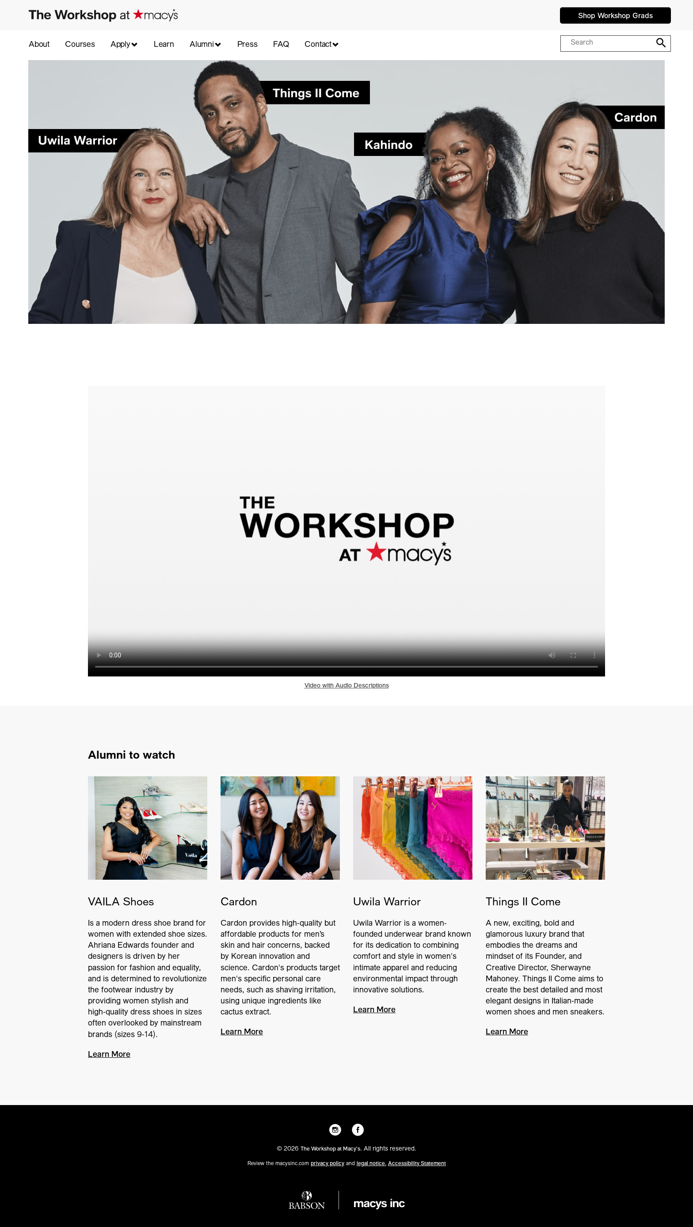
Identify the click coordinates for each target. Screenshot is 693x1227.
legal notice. (371, 1163)
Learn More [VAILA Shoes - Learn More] (109, 1055)
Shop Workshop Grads (615, 16)
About (39, 45)
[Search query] (607, 43)
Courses (80, 45)
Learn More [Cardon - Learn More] (242, 1033)
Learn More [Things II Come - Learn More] (507, 1033)
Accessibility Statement (417, 1163)
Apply (120, 45)
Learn (164, 45)
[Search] (659, 43)
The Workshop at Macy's (330, 1149)
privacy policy (327, 1163)
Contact (318, 45)
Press (247, 45)
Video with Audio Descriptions (347, 686)
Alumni (202, 45)
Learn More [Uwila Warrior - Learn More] (374, 1010)
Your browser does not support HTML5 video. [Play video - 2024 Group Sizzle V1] (346, 531)
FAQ (281, 45)
